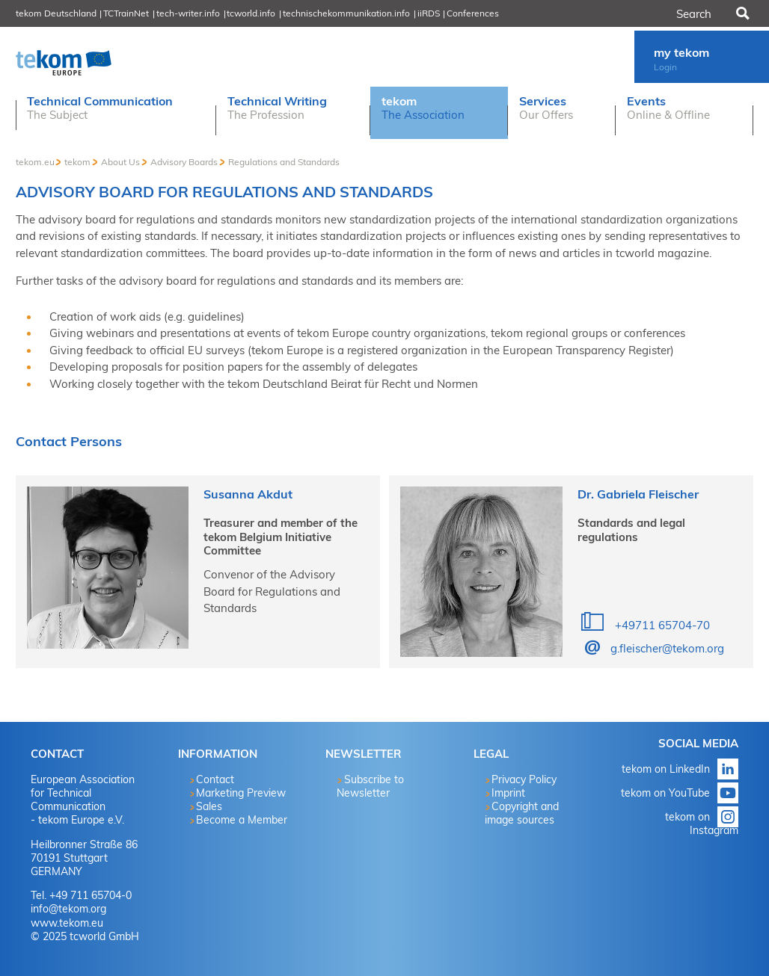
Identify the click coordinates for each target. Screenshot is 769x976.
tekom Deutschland (56, 13)
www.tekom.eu (67, 923)
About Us (120, 161)
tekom (77, 161)
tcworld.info (251, 13)
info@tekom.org (68, 908)
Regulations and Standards (284, 161)
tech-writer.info (188, 13)
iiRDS (428, 13)
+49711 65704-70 (661, 625)
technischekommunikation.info (346, 13)
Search (741, 13)
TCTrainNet (126, 13)
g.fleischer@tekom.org (667, 648)
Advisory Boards (184, 161)
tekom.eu (35, 161)
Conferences (473, 13)
